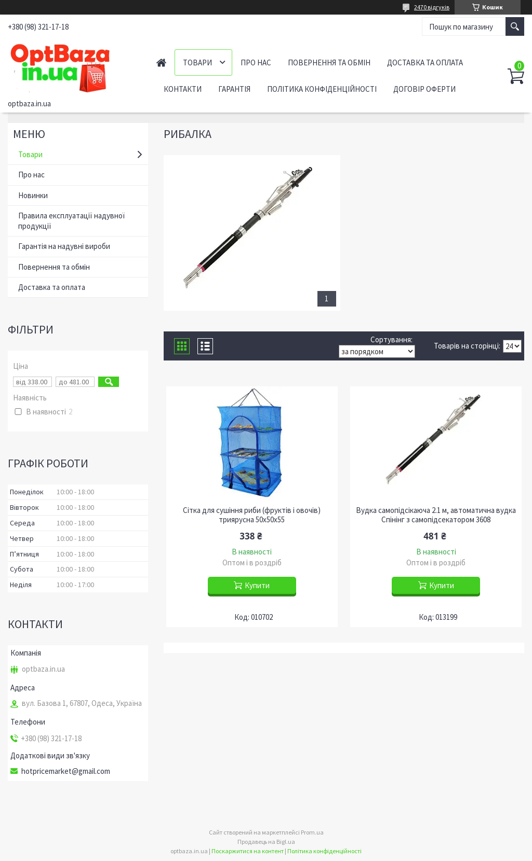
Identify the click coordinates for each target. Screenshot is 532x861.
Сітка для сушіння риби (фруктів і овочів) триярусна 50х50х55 (252, 515)
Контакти (183, 89)
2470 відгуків (431, 7)
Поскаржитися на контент (247, 851)
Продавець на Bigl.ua (266, 841)
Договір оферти (424, 89)
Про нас (256, 62)
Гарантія (234, 89)
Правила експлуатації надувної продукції (71, 221)
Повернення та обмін (329, 62)
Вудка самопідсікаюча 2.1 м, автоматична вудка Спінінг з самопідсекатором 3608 (436, 515)
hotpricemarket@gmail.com (65, 771)
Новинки (33, 195)
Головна (161, 62)
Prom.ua (312, 832)
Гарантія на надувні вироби (64, 246)
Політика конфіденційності (322, 89)
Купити (257, 585)
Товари (197, 62)
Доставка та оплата (425, 62)
